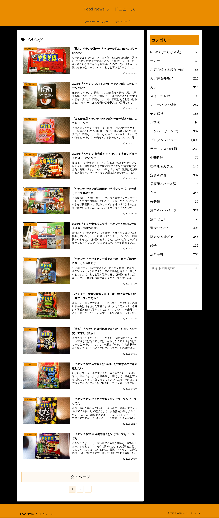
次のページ (80, 477)
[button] (196, 268)
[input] (174, 268)
